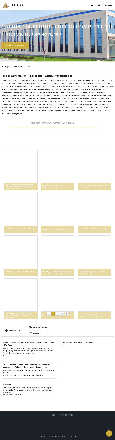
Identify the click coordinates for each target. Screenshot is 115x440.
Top (109, 433)
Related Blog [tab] (13, 330)
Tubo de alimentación (21, 67)
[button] (91, 5)
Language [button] (108, 5)
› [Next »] (66, 314)
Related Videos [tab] (38, 327)
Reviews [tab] (35, 333)
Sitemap (73, 436)
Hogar (6, 67)
